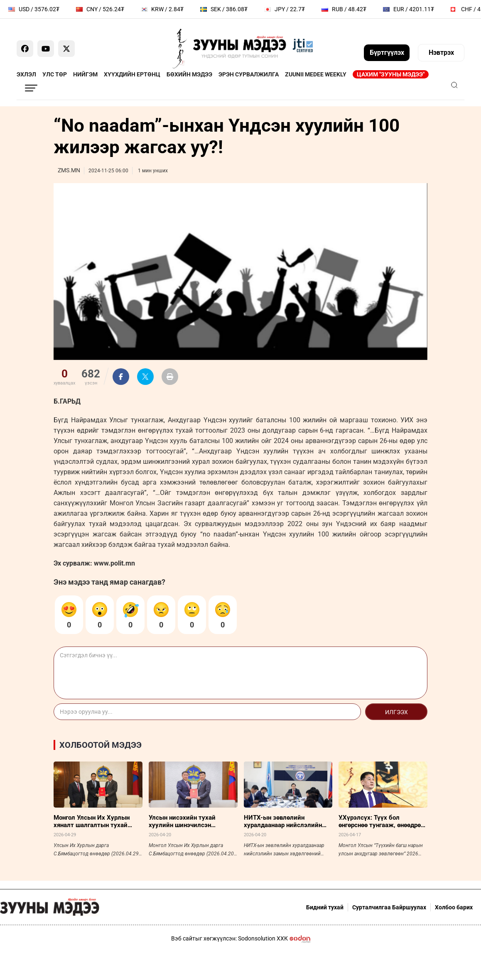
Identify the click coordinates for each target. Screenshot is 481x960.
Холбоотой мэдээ (100, 745)
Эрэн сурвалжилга (248, 74)
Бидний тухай (325, 907)
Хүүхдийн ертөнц (132, 74)
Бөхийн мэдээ (189, 74)
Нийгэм (85, 74)
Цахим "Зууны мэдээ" (391, 74)
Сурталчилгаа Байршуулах (389, 907)
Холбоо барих (454, 907)
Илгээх (396, 712)
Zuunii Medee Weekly (315, 74)
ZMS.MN (69, 170)
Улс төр (54, 74)
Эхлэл (26, 74)
